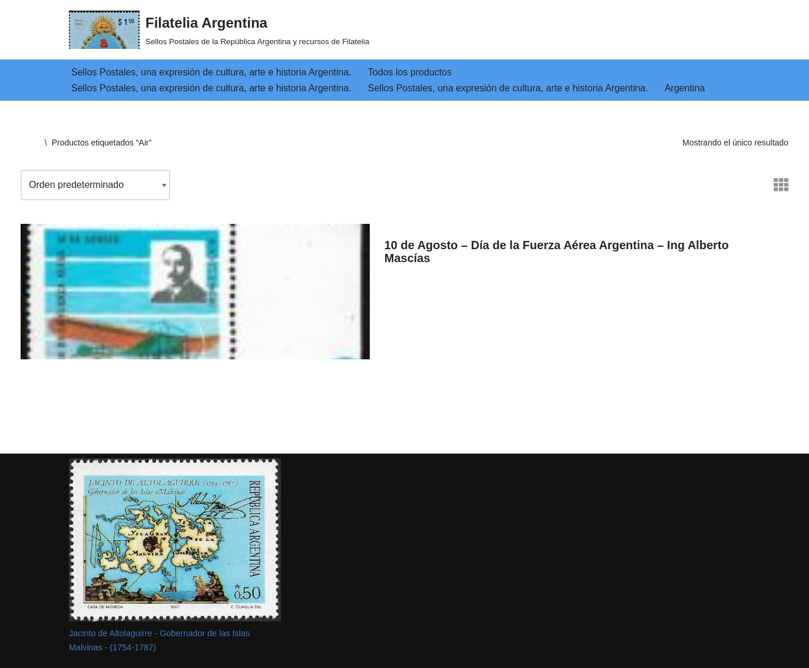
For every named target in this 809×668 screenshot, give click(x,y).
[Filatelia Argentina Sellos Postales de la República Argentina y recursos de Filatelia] (219, 30)
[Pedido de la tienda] (95, 185)
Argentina (685, 88)
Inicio (30, 142)
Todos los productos (410, 72)
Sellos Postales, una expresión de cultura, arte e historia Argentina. (211, 72)
